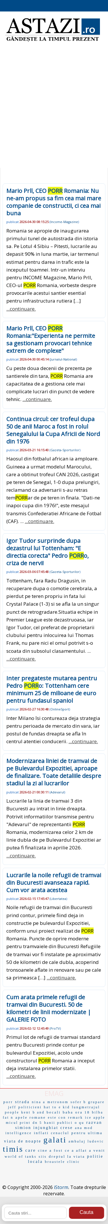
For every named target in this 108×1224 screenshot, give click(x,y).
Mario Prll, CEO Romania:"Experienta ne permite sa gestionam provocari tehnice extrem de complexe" (50, 339)
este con (57, 1117)
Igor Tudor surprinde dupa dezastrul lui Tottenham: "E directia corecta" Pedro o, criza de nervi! (47, 552)
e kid (64, 1107)
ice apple (95, 1117)
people (12, 1112)
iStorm (61, 1187)
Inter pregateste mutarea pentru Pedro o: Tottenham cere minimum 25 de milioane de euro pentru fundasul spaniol (51, 689)
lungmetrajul (86, 1107)
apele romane (31, 1117)
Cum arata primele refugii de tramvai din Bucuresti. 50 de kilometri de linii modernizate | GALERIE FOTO (48, 1008)
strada (22, 1102)
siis (43, 1157)
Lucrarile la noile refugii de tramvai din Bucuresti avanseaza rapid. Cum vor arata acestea (53, 882)
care (30, 1150)
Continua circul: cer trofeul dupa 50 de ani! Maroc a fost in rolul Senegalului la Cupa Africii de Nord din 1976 (53, 430)
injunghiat (45, 1128)
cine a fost (50, 1150)
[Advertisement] (54, 108)
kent (26, 1112)
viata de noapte (22, 1141)
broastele (55, 1162)
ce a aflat (76, 1150)
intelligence (18, 1133)
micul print (18, 1123)
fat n (8, 1117)
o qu (79, 1123)
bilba (97, 1112)
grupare (96, 1102)
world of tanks (21, 1157)
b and (38, 1112)
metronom (58, 1102)
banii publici (58, 1123)
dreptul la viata (67, 1156)
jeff (12, 1107)
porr (8, 1102)
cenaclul (60, 1133)
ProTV (55, 1028)
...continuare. (21, 308)
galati (55, 1139)
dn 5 (37, 1123)
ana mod (84, 1128)
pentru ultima (87, 1133)
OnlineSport (59, 709)
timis (13, 1148)
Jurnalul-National (63, 359)
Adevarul (57, 792)
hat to (50, 1107)
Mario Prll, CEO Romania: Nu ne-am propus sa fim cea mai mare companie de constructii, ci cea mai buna (53, 202)
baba (68, 1112)
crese (66, 1128)
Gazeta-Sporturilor (64, 450)
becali (54, 1112)
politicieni (30, 1107)
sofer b (78, 1102)
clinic (73, 1162)
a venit (97, 1150)
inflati (41, 1133)
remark (75, 1117)
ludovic (96, 1141)
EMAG (54, 1093)
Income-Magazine (64, 222)
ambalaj (77, 1141)
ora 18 (82, 1112)
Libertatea (58, 898)
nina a (39, 1102)
